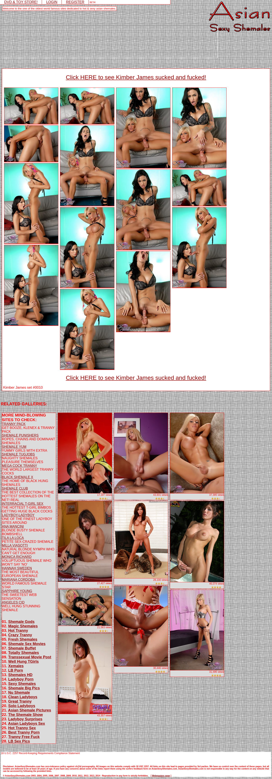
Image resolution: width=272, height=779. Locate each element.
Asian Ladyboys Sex (26, 723)
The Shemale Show (25, 715)
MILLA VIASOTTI (15, 545)
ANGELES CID (13, 602)
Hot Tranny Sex (22, 728)
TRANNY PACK (13, 424)
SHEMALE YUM (14, 447)
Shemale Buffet (22, 648)
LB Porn (15, 670)
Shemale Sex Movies (27, 644)
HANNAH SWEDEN (17, 568)
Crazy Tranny (20, 635)
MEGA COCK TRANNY (19, 466)
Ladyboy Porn (20, 679)
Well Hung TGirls (23, 661)
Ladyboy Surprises (25, 719)
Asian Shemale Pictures (29, 710)
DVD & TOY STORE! (21, 2)
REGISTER (75, 2)
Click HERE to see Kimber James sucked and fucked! (136, 77)
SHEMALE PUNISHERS (20, 435)
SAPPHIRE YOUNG (17, 591)
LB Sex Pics (19, 741)
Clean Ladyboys (22, 697)
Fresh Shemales (22, 639)
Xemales (16, 666)
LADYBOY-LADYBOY (18, 515)
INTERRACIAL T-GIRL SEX (22, 503)
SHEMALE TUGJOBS (18, 454)
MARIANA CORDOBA (18, 579)
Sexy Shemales (22, 684)
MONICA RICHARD (16, 557)
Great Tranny (20, 701)
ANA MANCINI (13, 526)
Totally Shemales (23, 653)
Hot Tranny (18, 630)
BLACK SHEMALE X (17, 477)
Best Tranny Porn (24, 732)
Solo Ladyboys (21, 706)
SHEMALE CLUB (15, 488)
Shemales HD (20, 675)
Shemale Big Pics (24, 688)
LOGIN (51, 2)
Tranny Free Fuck (24, 737)
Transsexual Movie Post (29, 657)
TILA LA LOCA (13, 538)
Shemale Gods (21, 622)
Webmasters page (161, 776)
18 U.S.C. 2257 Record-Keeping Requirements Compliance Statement (40, 753)
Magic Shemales (23, 626)
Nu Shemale (19, 692)
